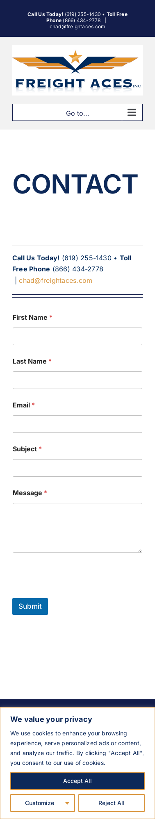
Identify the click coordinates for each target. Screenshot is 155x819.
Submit (30, 606)
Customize (39, 802)
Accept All (77, 780)
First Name (32, 317)
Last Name (32, 361)
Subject (27, 449)
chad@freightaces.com (78, 26)
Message (30, 493)
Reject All (111, 802)
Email (24, 405)
